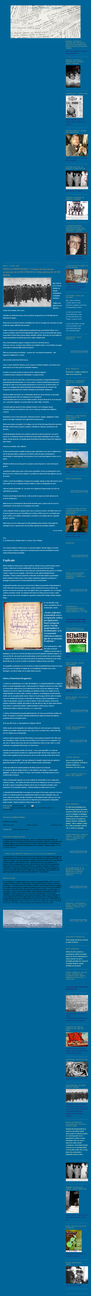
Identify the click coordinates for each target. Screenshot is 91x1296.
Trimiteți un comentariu (10, 821)
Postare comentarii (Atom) (20, 829)
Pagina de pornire (32, 825)
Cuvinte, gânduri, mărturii (45, 8)
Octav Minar (41, 808)
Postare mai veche (56, 825)
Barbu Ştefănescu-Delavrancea (23, 808)
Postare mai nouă (8, 825)
